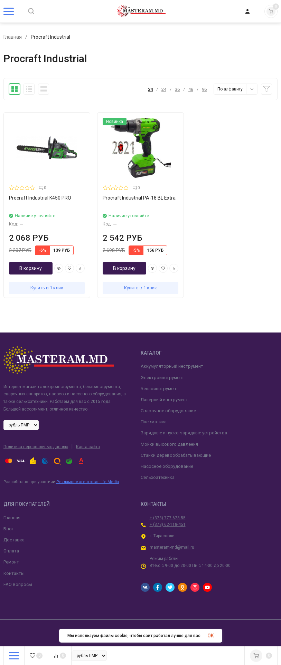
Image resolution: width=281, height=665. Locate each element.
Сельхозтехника (158, 477)
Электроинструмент (162, 377)
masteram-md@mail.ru (172, 547)
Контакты (14, 573)
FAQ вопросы (17, 584)
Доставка (14, 539)
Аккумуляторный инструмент (172, 366)
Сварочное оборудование (168, 410)
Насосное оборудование (167, 466)
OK (210, 635)
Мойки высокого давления (169, 444)
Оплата (11, 550)
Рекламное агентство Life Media (87, 482)
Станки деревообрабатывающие (176, 455)
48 (190, 89)
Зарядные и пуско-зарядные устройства (184, 432)
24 (150, 89)
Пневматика (154, 421)
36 (177, 89)
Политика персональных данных (35, 446)
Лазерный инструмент (164, 399)
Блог (8, 528)
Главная (12, 37)
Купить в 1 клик (46, 287)
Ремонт (11, 562)
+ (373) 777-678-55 (168, 517)
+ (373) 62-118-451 (168, 524)
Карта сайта (88, 446)
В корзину (30, 268)
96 (204, 89)
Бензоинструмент (159, 388)
